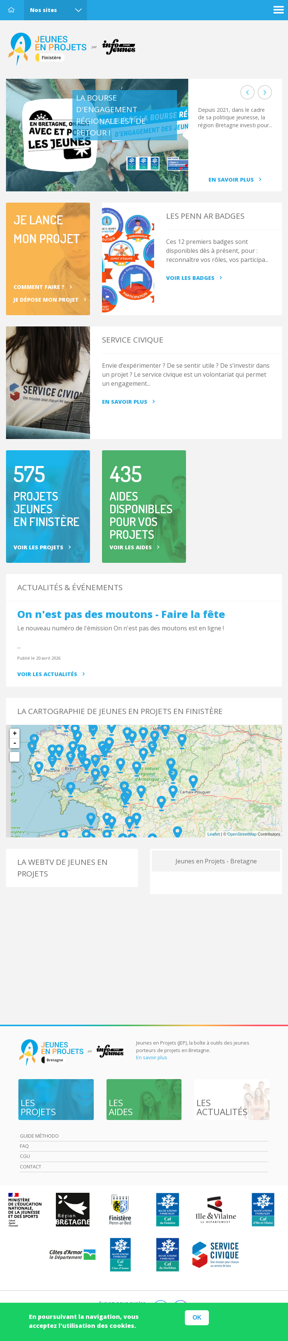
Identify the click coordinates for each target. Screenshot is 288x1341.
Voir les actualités (47, 674)
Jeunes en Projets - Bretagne (216, 861)
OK (196, 1317)
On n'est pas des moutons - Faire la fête (121, 614)
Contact (30, 1166)
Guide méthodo (39, 1135)
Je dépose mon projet (46, 299)
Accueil (11, 10)
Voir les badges (190, 277)
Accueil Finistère (75, 50)
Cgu (25, 1156)
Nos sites (43, 10)
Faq (24, 1146)
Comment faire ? (39, 286)
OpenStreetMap (241, 834)
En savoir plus (231, 179)
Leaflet (213, 834)
